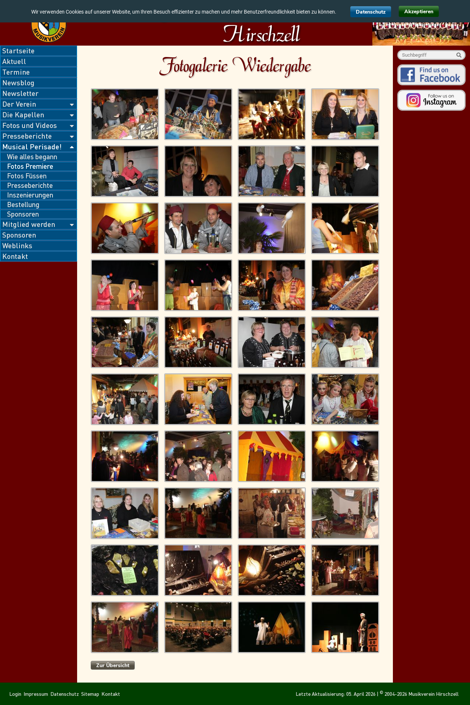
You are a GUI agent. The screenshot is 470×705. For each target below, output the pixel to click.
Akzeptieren (418, 11)
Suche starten (459, 55)
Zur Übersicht (112, 665)
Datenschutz (371, 11)
